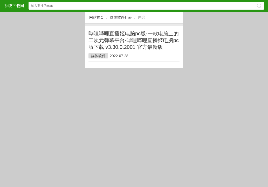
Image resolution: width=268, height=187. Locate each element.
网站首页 (96, 17)
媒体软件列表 (121, 17)
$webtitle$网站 (14, 5)
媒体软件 (98, 56)
